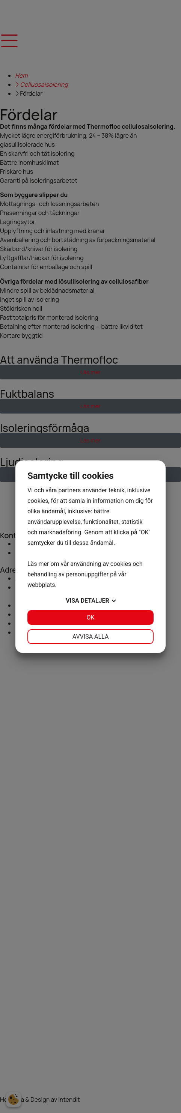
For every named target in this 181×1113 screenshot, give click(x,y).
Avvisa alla (90, 636)
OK (90, 617)
